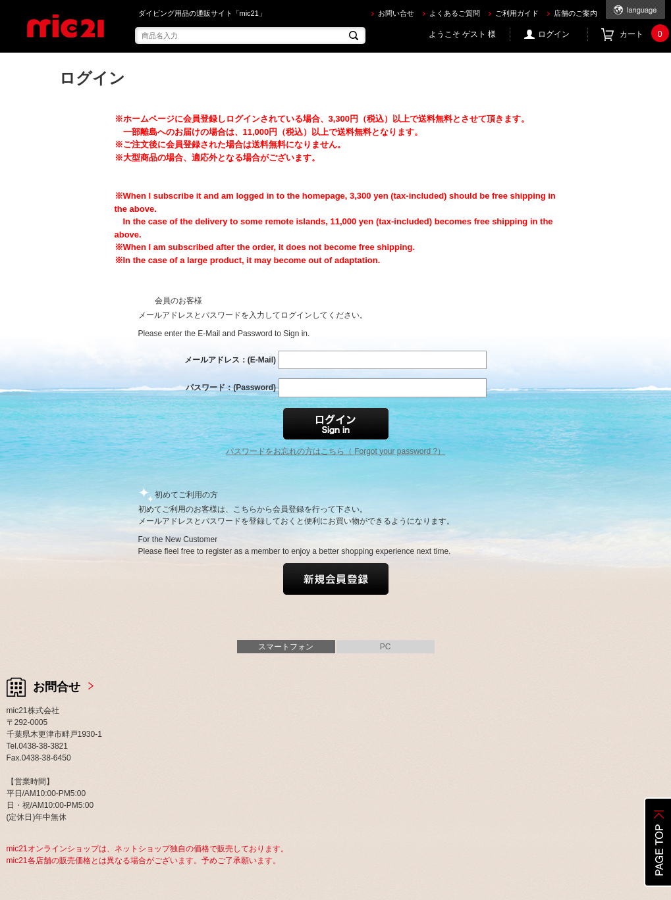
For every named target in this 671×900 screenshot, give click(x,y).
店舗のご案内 (575, 13)
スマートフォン (285, 646)
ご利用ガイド (517, 13)
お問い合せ (396, 13)
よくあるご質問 (454, 13)
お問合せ (56, 686)
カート (642, 34)
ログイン (554, 34)
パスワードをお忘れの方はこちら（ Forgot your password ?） (335, 451)
